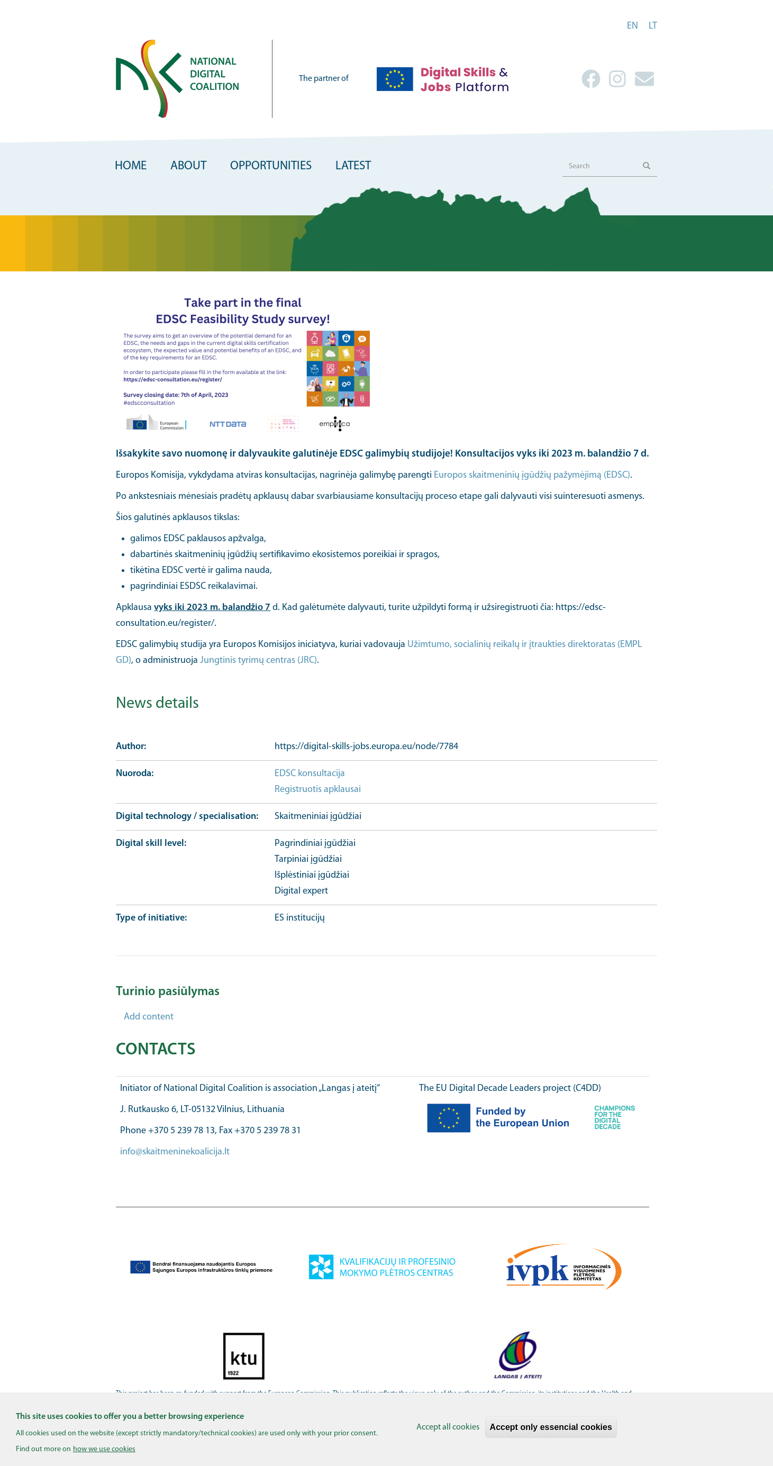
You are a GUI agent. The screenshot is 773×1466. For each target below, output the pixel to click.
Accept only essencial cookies (551, 1431)
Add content (149, 1017)
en (632, 26)
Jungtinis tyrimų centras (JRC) (258, 660)
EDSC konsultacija (310, 774)
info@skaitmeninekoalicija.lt (175, 1152)
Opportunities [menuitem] (271, 166)
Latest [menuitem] (353, 166)
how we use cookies (104, 1454)
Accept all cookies (447, 1432)
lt (653, 26)
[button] (386, 364)
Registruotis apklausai (318, 790)
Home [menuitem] (131, 166)
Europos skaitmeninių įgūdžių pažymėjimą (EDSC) (532, 475)
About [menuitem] (188, 166)
